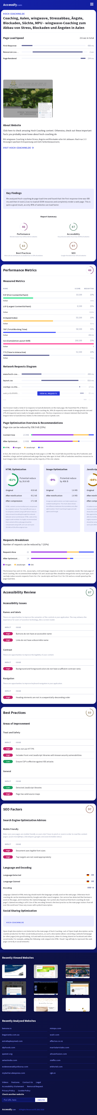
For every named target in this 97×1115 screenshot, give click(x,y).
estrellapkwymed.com (12, 1041)
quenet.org (7, 1054)
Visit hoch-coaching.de (18, 147)
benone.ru (6, 1028)
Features (15, 1082)
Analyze (41, 1100)
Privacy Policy (8, 1090)
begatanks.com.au (10, 1034)
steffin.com (55, 1060)
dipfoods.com (8, 1047)
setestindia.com (9, 1060)
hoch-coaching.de (14, 13)
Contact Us (28, 1082)
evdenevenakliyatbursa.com (15, 1066)
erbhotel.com (56, 1066)
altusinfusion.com (58, 1054)
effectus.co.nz (56, 1041)
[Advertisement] (48, 71)
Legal (38, 1082)
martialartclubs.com (59, 1047)
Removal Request (35, 1086)
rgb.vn (53, 1073)
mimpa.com (55, 1028)
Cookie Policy (24, 1090)
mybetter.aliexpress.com (13, 1073)
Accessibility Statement (13, 1086)
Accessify (12, 5)
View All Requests (48, 393)
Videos (5, 1082)
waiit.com (54, 1034)
